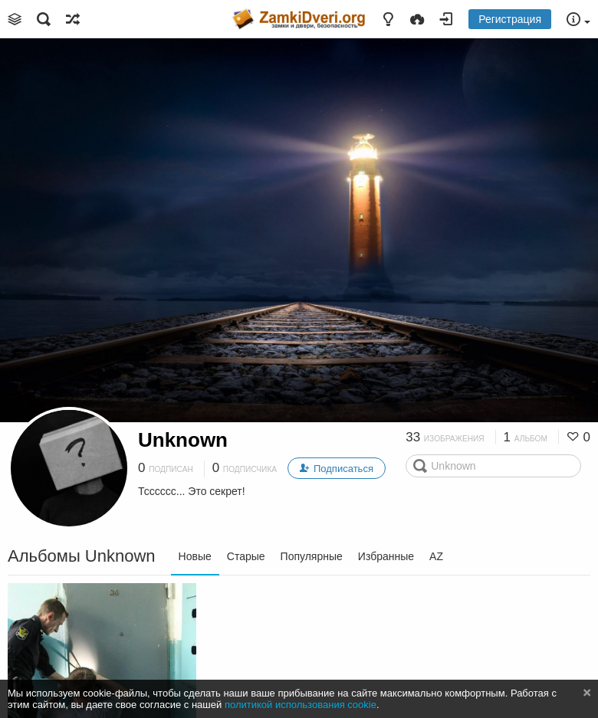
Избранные (386, 556)
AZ (436, 556)
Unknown (183, 439)
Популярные (312, 556)
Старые (246, 556)
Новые (195, 556)
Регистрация (509, 19)
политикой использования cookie (300, 704)
